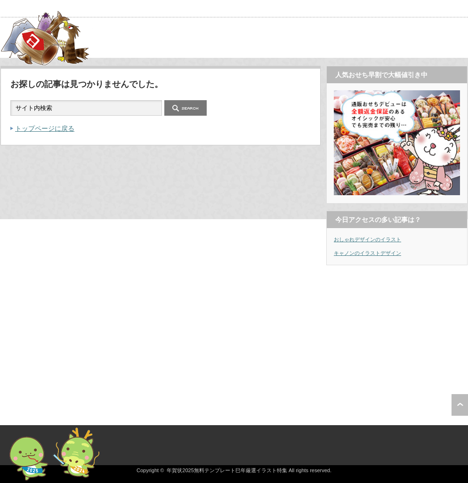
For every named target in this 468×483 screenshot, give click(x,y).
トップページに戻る (44, 128)
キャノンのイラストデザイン (367, 253)
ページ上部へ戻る (460, 405)
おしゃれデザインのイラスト (367, 239)
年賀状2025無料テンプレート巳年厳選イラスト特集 (227, 470)
